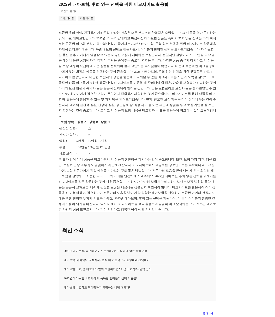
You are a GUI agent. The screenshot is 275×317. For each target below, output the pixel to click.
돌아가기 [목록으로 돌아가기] (208, 313)
